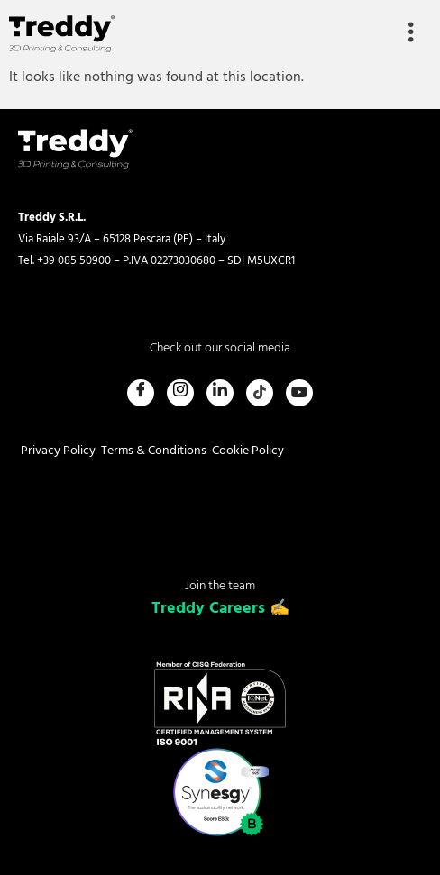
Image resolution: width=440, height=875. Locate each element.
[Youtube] (299, 392)
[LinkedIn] (220, 392)
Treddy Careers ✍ (220, 609)
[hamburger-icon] (410, 33)
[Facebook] (140, 392)
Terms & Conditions (153, 451)
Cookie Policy (248, 451)
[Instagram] (180, 392)
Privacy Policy (58, 451)
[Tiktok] (259, 392)
